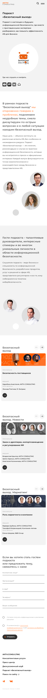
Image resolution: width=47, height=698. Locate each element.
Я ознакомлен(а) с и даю (23, 628)
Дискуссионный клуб (13, 666)
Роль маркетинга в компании (17, 515)
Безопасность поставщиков (17, 373)
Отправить (11, 637)
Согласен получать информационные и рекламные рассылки (23, 618)
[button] (42, 347)
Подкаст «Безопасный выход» (17, 670)
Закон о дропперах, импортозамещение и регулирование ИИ (23, 443)
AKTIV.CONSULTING (11, 654)
